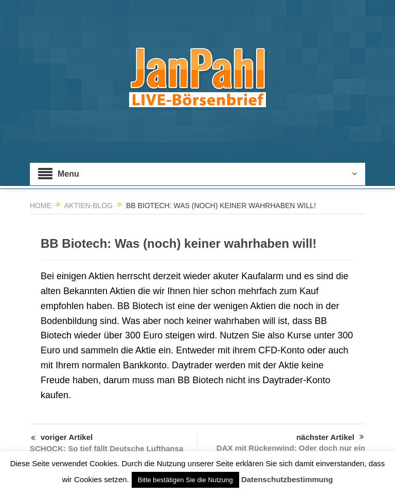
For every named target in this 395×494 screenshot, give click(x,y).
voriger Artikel (62, 438)
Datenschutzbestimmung (287, 479)
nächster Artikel (330, 437)
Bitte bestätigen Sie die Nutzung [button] (185, 480)
